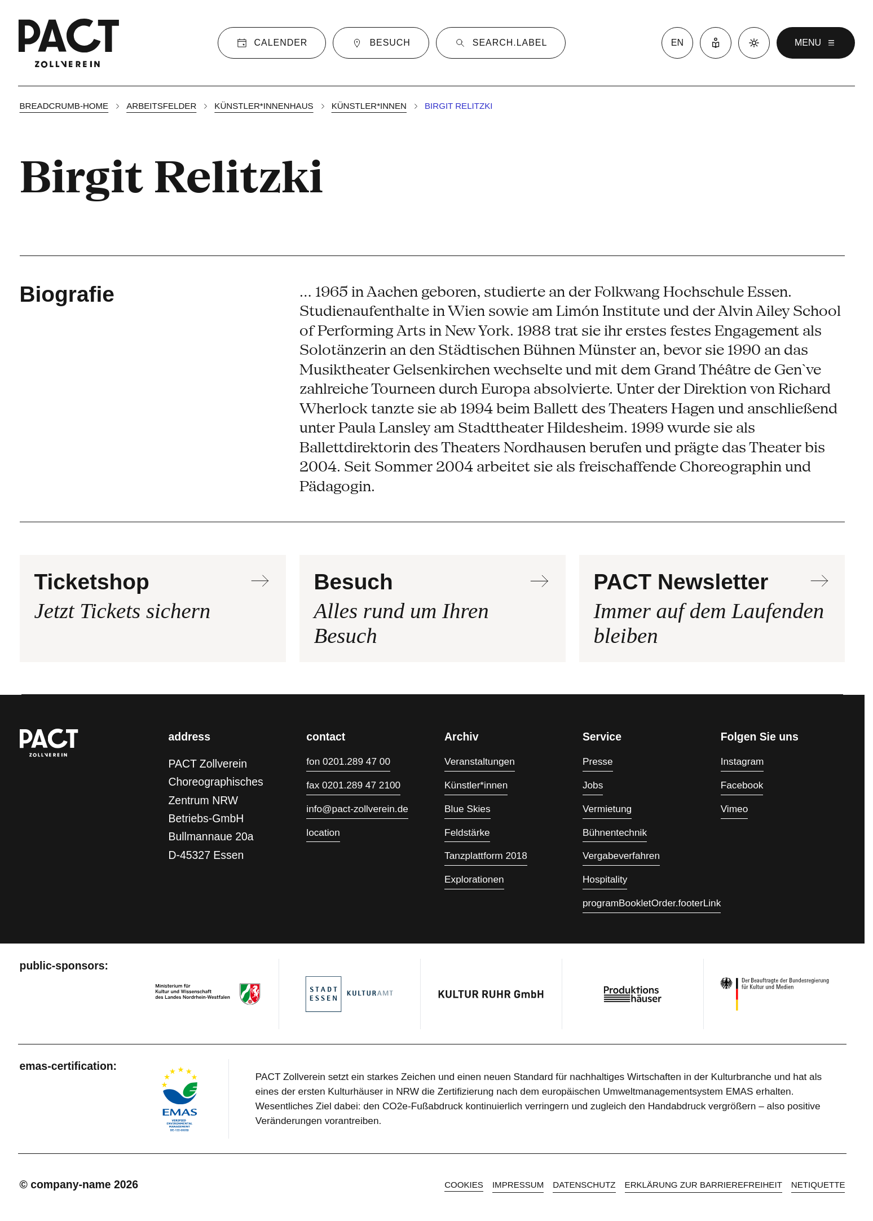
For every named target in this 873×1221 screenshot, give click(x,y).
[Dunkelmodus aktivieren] (754, 43)
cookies (463, 1184)
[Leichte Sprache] (715, 43)
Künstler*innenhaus (263, 106)
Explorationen (474, 879)
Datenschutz (584, 1184)
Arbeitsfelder (161, 106)
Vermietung (607, 808)
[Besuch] (381, 43)
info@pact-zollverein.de (357, 808)
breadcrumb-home (64, 106)
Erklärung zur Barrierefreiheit (703, 1184)
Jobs (593, 785)
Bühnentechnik (615, 832)
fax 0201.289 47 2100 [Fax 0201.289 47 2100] (353, 785)
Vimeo (734, 808)
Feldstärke (467, 832)
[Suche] (501, 43)
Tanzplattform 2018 (485, 855)
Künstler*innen (369, 106)
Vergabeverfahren (621, 855)
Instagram (742, 761)
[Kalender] (272, 43)
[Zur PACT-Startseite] (69, 43)
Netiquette (818, 1184)
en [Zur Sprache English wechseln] (677, 42)
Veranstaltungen (479, 761)
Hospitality (605, 879)
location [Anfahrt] (323, 832)
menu (816, 43)
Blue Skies (467, 808)
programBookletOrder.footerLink (652, 903)
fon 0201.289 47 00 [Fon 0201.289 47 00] (348, 761)
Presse (598, 761)
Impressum (518, 1184)
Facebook (742, 785)
